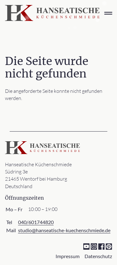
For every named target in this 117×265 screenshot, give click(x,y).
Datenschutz (98, 256)
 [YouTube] (86, 246)
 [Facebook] (101, 246)
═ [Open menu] (108, 13)
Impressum (68, 256)
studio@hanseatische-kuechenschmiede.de (64, 230)
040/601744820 (36, 222)
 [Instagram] (93, 246)
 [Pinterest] (108, 246)
